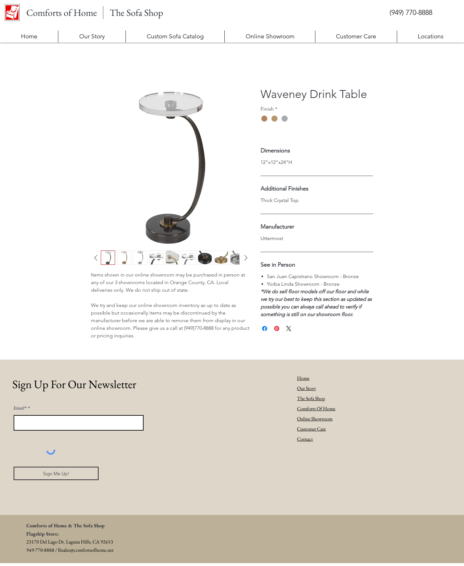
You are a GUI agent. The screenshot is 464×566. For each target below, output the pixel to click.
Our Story (306, 388)
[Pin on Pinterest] (276, 328)
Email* (20, 408)
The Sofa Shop (311, 398)
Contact (305, 439)
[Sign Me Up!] (56, 473)
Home (303, 378)
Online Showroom (314, 418)
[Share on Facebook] (264, 328)
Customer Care (311, 429)
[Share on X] (289, 328)
